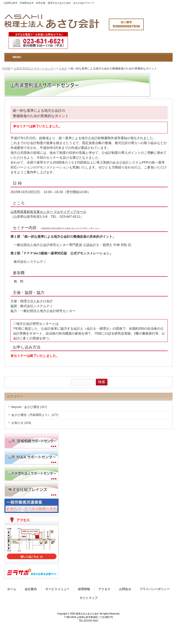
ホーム (11, 589)
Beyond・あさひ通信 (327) (29, 407)
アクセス (104, 589)
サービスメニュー (57, 589)
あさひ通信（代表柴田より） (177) (34, 415)
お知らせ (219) (21, 422)
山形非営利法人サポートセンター (35, 68)
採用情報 (84, 589)
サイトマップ (89, 598)
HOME (6, 68)
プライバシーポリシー (155, 589)
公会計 (63, 68)
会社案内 (31, 589)
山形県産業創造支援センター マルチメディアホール (48, 212)
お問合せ (125, 589)
